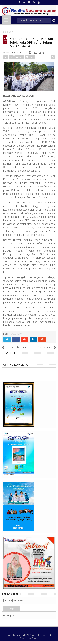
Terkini (12, 609)
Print (19, 57)
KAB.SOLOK (16, 333)
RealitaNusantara (15, 635)
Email (30, 57)
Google (35, 638)
